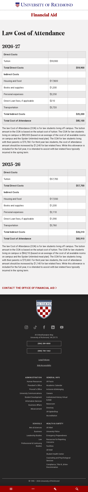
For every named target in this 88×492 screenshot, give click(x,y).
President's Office (35, 386)
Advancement (36, 409)
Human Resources (34, 382)
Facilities (50, 446)
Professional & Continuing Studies (31, 445)
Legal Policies (44, 360)
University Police (53, 432)
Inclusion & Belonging (55, 390)
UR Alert (49, 428)
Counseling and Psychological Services (58, 459)
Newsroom (50, 404)
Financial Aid (44, 15)
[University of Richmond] (44, 4)
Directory (50, 408)
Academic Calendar (54, 386)
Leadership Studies (34, 436)
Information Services (33, 402)
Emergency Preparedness (56, 436)
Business (38, 432)
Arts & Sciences (35, 428)
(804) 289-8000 (44, 344)
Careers (49, 394)
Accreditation (51, 416)
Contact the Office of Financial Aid (28, 288)
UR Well (49, 450)
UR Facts (50, 382)
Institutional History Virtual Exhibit (56, 399)
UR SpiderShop (52, 412)
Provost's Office (35, 390)
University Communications (31, 394)
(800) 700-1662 (44, 351)
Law (40, 440)
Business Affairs (35, 405)
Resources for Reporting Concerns (56, 441)
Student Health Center (55, 454)
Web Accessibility (44, 366)
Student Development (33, 398)
